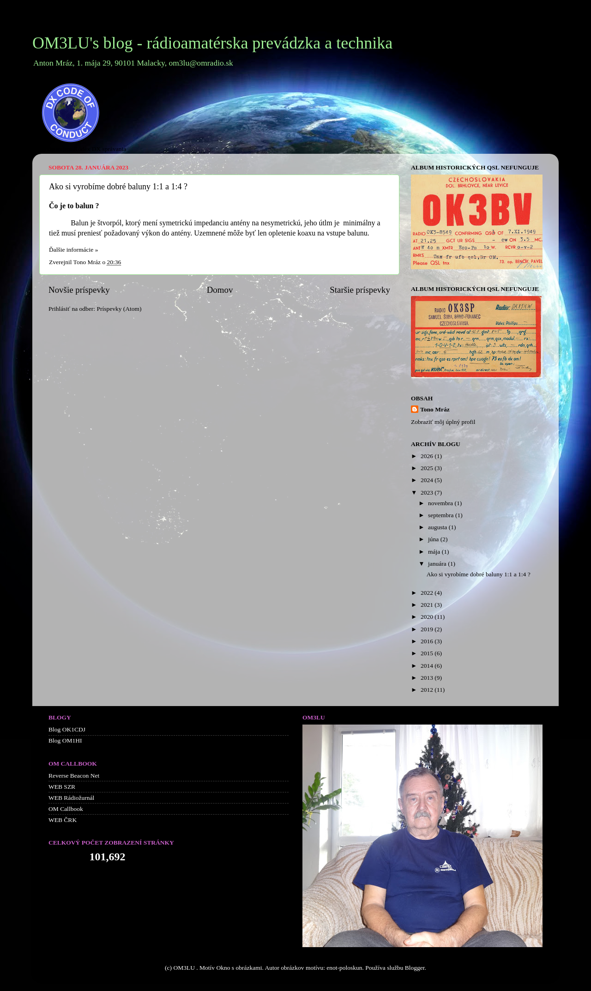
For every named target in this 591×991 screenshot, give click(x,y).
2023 (427, 492)
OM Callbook (65, 808)
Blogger (415, 967)
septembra (441, 515)
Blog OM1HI (65, 740)
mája (435, 551)
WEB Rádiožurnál (71, 797)
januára (438, 563)
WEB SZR (61, 786)
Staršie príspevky (360, 290)
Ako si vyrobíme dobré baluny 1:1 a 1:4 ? (118, 186)
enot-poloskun (344, 967)
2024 (427, 480)
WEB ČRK (62, 819)
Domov (220, 290)
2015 (427, 653)
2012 (427, 689)
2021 (427, 604)
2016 (427, 641)
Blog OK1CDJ (66, 729)
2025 (427, 468)
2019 (427, 629)
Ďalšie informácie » (73, 249)
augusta (438, 527)
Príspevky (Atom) (118, 308)
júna (434, 539)
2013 (427, 677)
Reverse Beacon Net (73, 775)
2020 (427, 616)
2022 (427, 592)
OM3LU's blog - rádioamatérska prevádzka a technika (212, 43)
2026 (427, 456)
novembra (441, 503)
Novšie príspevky (79, 290)
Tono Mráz (435, 409)
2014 (427, 665)
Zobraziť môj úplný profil (443, 421)
